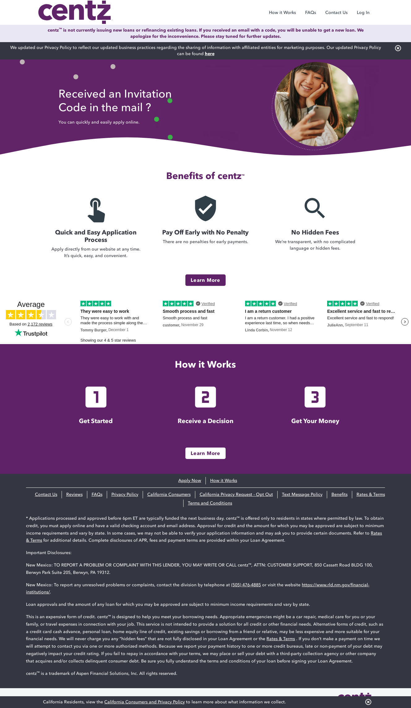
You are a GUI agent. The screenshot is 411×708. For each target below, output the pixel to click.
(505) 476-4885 (246, 585)
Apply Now (189, 480)
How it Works (282, 12)
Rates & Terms (371, 494)
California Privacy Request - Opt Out (236, 494)
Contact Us (336, 12)
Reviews (74, 494)
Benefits (339, 494)
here (209, 53)
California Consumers (169, 494)
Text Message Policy (302, 494)
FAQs (310, 12)
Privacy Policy (124, 494)
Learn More (205, 280)
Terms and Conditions (210, 503)
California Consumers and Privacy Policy (144, 702)
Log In (363, 12)
